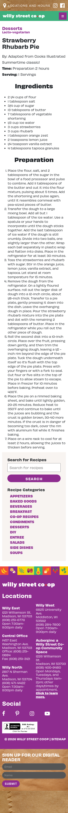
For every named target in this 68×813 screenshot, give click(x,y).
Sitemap (58, 739)
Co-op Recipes (24, 516)
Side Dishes (21, 547)
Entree (17, 537)
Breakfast (21, 511)
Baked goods (23, 501)
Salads (17, 542)
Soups (16, 552)
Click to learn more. (47, 695)
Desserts (19, 527)
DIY (13, 532)
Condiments (22, 521)
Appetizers (21, 496)
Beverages (21, 506)
